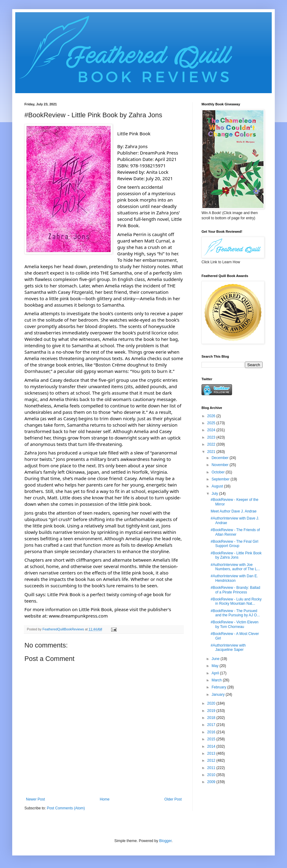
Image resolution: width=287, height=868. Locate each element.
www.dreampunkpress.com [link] (78, 616)
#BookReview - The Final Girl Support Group (234, 543)
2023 (211, 437)
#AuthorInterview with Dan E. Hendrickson (234, 578)
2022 (211, 444)
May (216, 666)
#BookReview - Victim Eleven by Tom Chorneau (235, 624)
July (215, 493)
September (221, 479)
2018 (211, 718)
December (221, 458)
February (219, 687)
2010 (211, 775)
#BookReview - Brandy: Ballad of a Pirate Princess (235, 589)
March (217, 680)
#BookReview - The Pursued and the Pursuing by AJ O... (235, 613)
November (221, 465)
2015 (211, 739)
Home (105, 799)
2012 (211, 760)
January (219, 694)
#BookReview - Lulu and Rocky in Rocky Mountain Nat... (236, 601)
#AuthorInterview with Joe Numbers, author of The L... (235, 567)
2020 (211, 703)
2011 (211, 768)
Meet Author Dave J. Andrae (233, 511)
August (218, 486)
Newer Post (35, 799)
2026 (211, 416)
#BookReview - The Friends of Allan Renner (235, 532)
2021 (211, 452)
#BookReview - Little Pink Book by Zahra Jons (236, 555)
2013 (211, 753)
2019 (211, 711)
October (219, 472)
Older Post (173, 799)
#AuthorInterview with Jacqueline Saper (228, 647)
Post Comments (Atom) (66, 808)
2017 (211, 725)
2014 (211, 746)
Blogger (165, 841)
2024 (211, 430)
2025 (211, 423)
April (216, 673)
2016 (211, 732)
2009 (211, 782)
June (216, 659)
